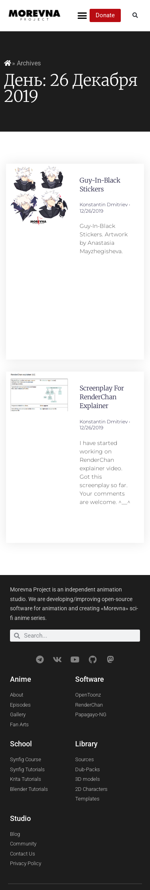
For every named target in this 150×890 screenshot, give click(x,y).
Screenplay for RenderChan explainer (102, 397)
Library (86, 744)
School (21, 744)
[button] (82, 15)
